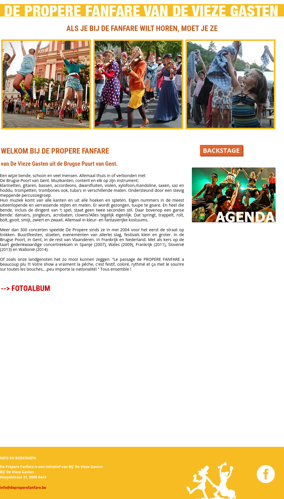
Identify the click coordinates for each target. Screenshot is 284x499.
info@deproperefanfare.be (23, 487)
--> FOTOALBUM (25, 288)
